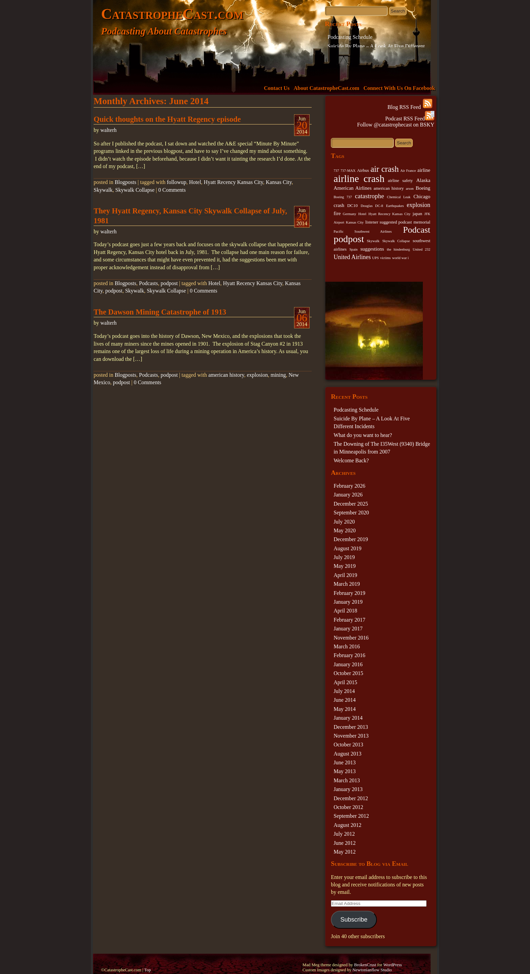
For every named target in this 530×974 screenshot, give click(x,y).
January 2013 (348, 789)
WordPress (392, 965)
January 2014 (348, 718)
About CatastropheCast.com (326, 88)
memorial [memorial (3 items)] (421, 222)
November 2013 (351, 736)
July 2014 (344, 691)
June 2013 (345, 762)
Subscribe (353, 919)
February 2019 (349, 593)
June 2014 (345, 700)
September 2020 (351, 512)
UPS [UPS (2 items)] (375, 258)
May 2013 (345, 771)
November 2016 (351, 638)
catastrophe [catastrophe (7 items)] (369, 196)
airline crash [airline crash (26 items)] (359, 178)
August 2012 (347, 825)
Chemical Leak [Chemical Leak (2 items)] (399, 197)
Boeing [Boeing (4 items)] (423, 188)
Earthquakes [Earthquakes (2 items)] (395, 206)
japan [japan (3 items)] (417, 213)
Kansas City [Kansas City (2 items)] (355, 222)
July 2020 (344, 522)
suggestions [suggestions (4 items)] (372, 249)
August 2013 (347, 754)
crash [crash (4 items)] (339, 205)
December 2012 (351, 798)
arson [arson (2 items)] (410, 188)
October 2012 (348, 807)
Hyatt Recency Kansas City (233, 182)
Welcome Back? (351, 460)
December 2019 (351, 539)
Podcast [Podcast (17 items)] (416, 230)
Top (147, 970)
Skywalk (103, 190)
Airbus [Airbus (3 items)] (363, 170)
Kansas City (279, 182)
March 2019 (347, 584)
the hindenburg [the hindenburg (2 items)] (398, 249)
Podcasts (148, 283)
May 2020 (345, 530)
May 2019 (345, 566)
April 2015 (345, 682)
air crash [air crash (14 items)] (384, 168)
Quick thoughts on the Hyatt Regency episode (167, 119)
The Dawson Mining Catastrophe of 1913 (160, 312)
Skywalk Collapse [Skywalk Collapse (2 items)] (396, 241)
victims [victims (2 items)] (385, 258)
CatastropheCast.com (172, 13)
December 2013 (351, 727)
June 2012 (345, 843)
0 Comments (172, 190)
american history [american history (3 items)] (389, 188)
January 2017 (348, 628)
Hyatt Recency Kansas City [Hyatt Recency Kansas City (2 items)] (389, 214)
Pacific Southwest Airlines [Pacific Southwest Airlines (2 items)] (363, 231)
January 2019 (348, 602)
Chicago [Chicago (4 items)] (421, 196)
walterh (108, 130)
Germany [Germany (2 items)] (349, 214)
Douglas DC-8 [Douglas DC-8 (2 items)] (372, 206)
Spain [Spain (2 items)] (354, 249)
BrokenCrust (365, 965)
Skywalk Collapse (134, 190)
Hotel (195, 182)
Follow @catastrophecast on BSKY (395, 124)
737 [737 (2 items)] (336, 170)
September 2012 (351, 816)
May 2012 (345, 852)
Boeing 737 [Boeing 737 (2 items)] (343, 197)
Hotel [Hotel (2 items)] (362, 214)
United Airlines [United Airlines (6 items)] (352, 257)
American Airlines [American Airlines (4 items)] (352, 188)
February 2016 (349, 655)
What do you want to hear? (363, 435)
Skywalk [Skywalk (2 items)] (373, 241)
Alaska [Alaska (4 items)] (423, 180)
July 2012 (344, 834)
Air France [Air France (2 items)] (408, 170)
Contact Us (277, 88)
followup (177, 182)
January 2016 (348, 664)
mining (278, 375)
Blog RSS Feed (409, 107)
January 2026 (348, 494)
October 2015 (348, 673)
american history (226, 375)
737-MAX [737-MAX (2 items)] (347, 170)
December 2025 (351, 504)
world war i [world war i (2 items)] (400, 258)
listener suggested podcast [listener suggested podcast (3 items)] (388, 222)
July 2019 (344, 557)
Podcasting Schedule (350, 37)
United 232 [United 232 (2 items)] (421, 249)
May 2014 (345, 709)
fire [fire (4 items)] (337, 213)
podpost (169, 283)
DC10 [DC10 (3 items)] (352, 205)
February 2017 (349, 620)
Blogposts (125, 182)
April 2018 (345, 610)
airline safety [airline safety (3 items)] (400, 180)
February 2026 (349, 486)
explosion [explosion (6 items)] (418, 205)
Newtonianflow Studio (372, 970)
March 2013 (347, 780)
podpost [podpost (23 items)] (349, 239)
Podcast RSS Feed (409, 118)
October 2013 (348, 744)
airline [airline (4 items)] (423, 170)
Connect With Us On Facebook (399, 88)
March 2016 (347, 646)
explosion (257, 375)
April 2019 (345, 575)
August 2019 (347, 548)
